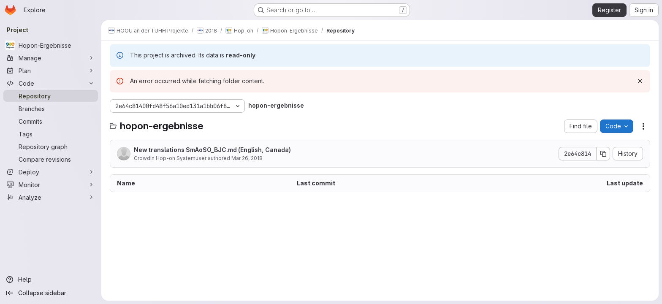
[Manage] (50, 58)
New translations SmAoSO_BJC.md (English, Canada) (212, 149)
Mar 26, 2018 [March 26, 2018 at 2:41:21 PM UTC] (247, 158)
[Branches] (50, 108)
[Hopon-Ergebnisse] (50, 45)
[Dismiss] (640, 81)
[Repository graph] (50, 146)
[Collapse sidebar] (50, 293)
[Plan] (50, 70)
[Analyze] (50, 197)
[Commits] (50, 121)
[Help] (50, 279)
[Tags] (50, 134)
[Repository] (50, 96)
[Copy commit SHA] (603, 153)
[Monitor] (50, 184)
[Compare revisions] (50, 159)
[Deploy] (50, 172)
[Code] (50, 83)
